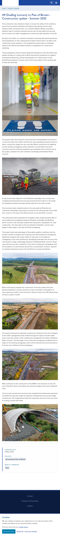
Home (4, 8)
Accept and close (8, 531)
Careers (30, 506)
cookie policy (23, 527)
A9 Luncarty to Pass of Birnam (15, 459)
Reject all (20, 531)
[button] (52, 3)
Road (7, 468)
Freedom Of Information (29, 501)
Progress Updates (13, 8)
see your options (31, 531)
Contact (30, 496)
